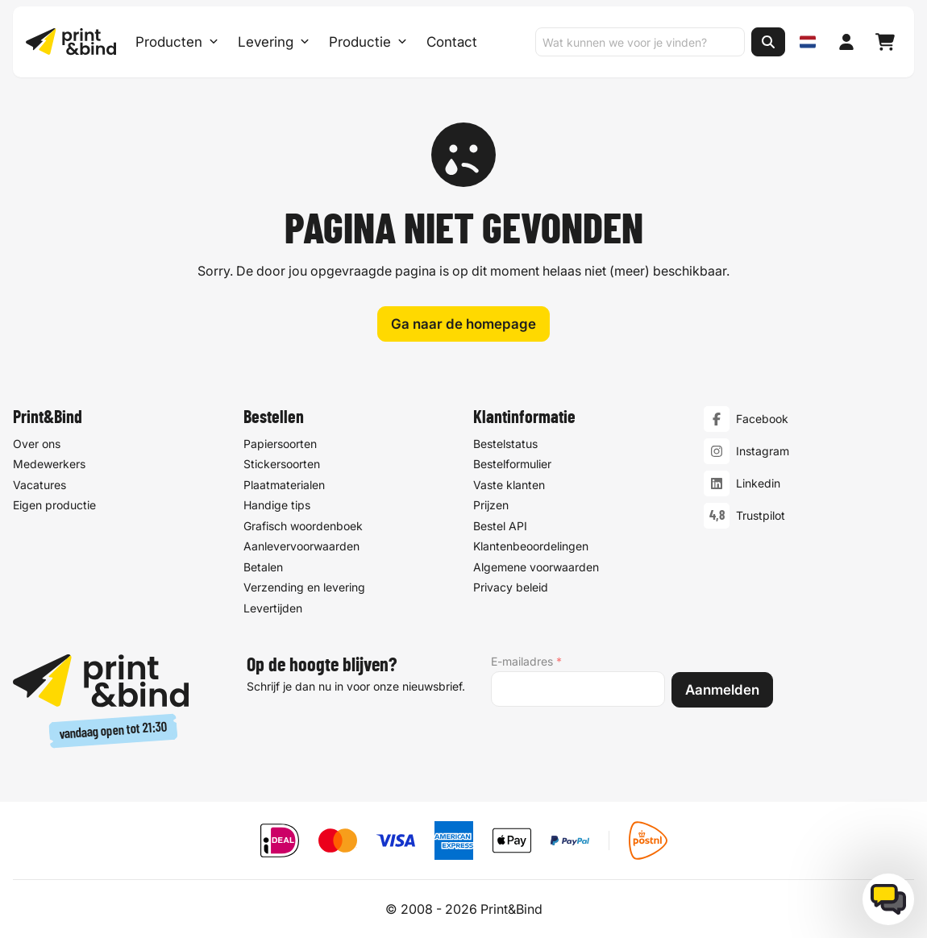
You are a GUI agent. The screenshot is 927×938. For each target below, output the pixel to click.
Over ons (36, 443)
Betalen (263, 567)
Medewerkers (49, 464)
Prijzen (491, 506)
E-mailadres (526, 661)
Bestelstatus (505, 443)
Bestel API (500, 526)
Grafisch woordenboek (303, 526)
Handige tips (276, 506)
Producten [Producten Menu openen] (176, 42)
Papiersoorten (280, 443)
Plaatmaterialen (284, 485)
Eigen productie (54, 506)
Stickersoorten (281, 464)
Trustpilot (760, 516)
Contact (451, 42)
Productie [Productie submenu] (368, 42)
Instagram (762, 452)
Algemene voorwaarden (536, 567)
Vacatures (39, 485)
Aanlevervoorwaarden (301, 547)
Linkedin (758, 484)
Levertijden (272, 608)
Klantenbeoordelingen (530, 547)
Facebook (762, 419)
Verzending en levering (304, 588)
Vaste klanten (509, 485)
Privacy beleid (510, 588)
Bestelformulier (512, 464)
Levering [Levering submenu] (274, 42)
